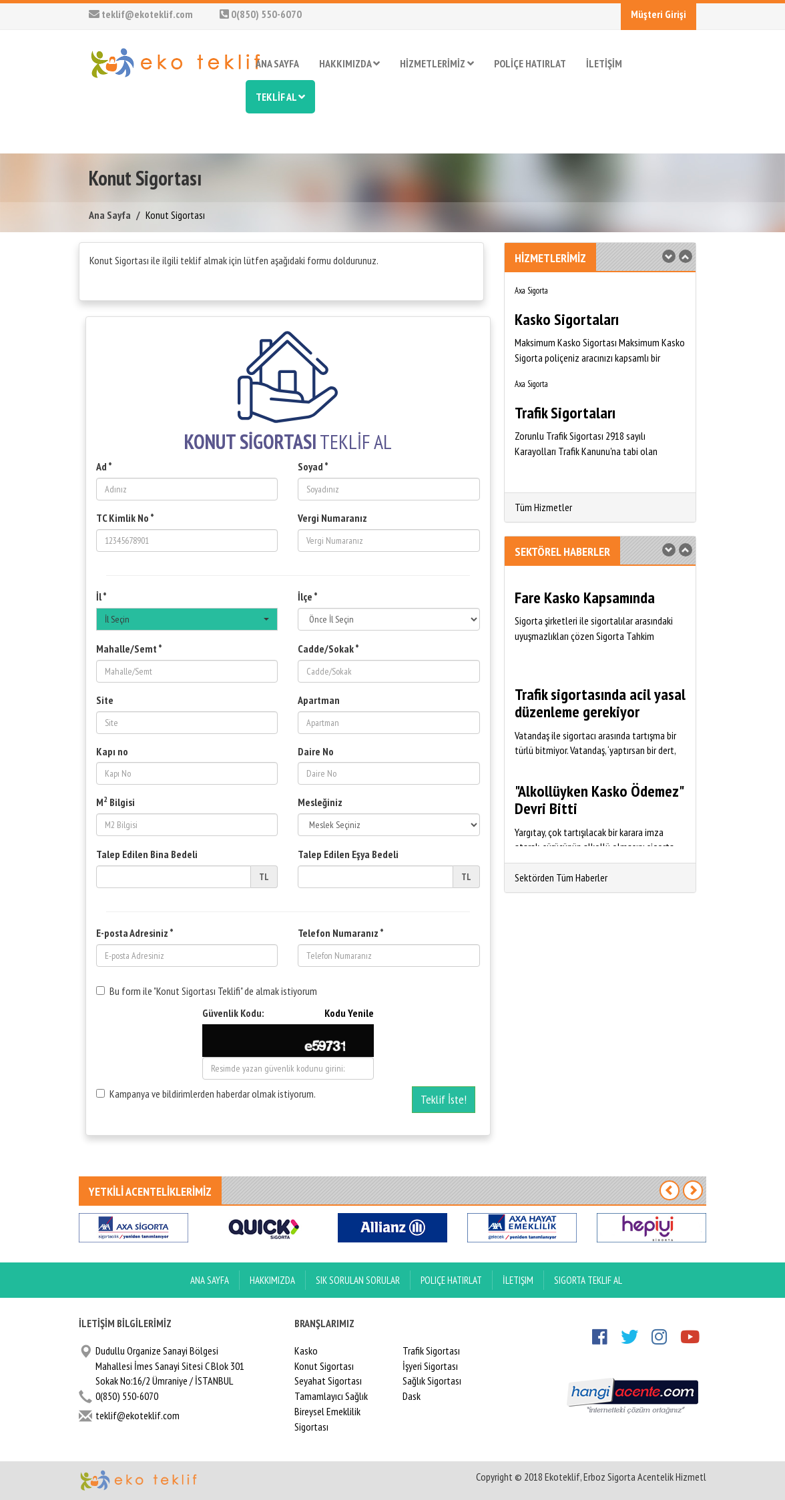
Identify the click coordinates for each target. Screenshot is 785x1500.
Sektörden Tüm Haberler (561, 877)
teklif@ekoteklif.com (141, 14)
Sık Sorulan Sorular (358, 1280)
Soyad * (313, 466)
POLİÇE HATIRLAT (530, 63)
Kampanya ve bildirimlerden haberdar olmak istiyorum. (206, 1093)
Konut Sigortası (324, 1366)
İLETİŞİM (604, 63)
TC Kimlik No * (125, 517)
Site (104, 700)
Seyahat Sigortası (328, 1380)
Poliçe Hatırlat (451, 1280)
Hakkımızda (272, 1280)
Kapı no (112, 751)
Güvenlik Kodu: (288, 1013)
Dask (412, 1396)
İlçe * (308, 596)
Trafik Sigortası (431, 1350)
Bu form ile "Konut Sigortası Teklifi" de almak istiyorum (206, 991)
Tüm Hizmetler (543, 507)
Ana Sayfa (110, 215)
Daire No (316, 751)
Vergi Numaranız (332, 517)
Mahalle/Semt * (129, 648)
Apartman (319, 700)
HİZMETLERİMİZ (437, 63)
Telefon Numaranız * (341, 933)
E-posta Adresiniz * (135, 933)
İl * (101, 596)
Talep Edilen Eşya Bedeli (348, 854)
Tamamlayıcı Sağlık (331, 1396)
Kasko (306, 1350)
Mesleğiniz (320, 802)
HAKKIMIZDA (349, 63)
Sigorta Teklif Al (588, 1280)
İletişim (518, 1280)
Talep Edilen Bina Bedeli (147, 854)
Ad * (104, 466)
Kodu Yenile (349, 1013)
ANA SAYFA (277, 63)
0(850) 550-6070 (261, 14)
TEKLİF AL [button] (280, 96)
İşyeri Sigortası (430, 1366)
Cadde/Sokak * (328, 648)
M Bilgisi (115, 802)
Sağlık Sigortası (432, 1380)
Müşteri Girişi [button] (658, 14)
